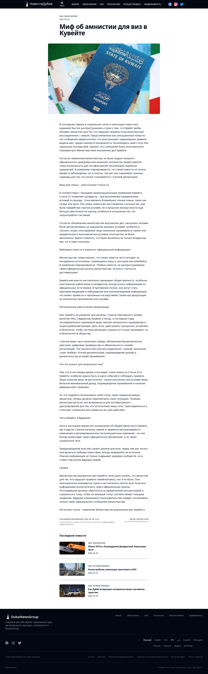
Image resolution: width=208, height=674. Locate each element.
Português (197, 640)
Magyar (177, 646)
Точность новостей (195, 657)
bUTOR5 (161, 668)
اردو (178, 640)
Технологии (113, 4)
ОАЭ (102, 4)
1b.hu (189, 668)
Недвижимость (152, 4)
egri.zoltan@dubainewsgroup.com (136, 521)
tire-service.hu (181, 668)
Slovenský (188, 646)
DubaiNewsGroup (24, 617)
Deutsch (167, 646)
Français (157, 646)
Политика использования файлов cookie (152, 657)
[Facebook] (6, 643)
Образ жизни (89, 4)
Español (186, 640)
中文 (166, 640)
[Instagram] (13, 643)
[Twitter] (19, 643)
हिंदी (172, 640)
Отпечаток (102, 657)
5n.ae (173, 668)
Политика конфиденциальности (121, 657)
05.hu (167, 668)
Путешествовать (132, 4)
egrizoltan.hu (198, 668)
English (157, 640)
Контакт (91, 657)
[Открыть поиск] (62, 4)
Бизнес (75, 4)
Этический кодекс (178, 657)
